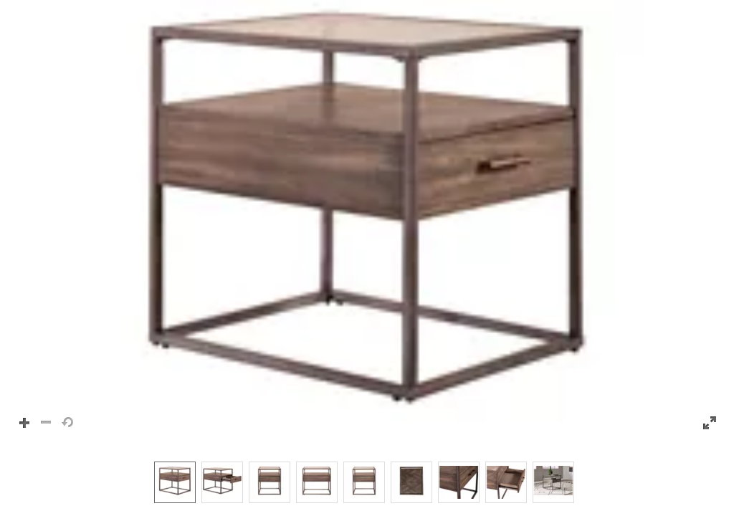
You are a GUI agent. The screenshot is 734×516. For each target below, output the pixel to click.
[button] (367, 223)
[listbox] (367, 481)
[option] (175, 482)
